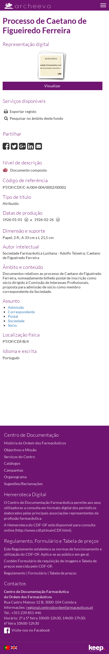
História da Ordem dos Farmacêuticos (35, 443)
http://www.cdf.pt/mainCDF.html (43, 530)
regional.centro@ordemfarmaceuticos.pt (59, 607)
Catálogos (12, 463)
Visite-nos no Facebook (27, 630)
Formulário (37, 573)
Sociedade (16, 321)
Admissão (16, 307)
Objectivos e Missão (20, 450)
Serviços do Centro (19, 456)
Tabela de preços (62, 573)
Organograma (15, 477)
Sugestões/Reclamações (23, 483)
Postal (13, 316)
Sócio (12, 325)
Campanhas (13, 470)
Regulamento (15, 573)
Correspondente (21, 312)
